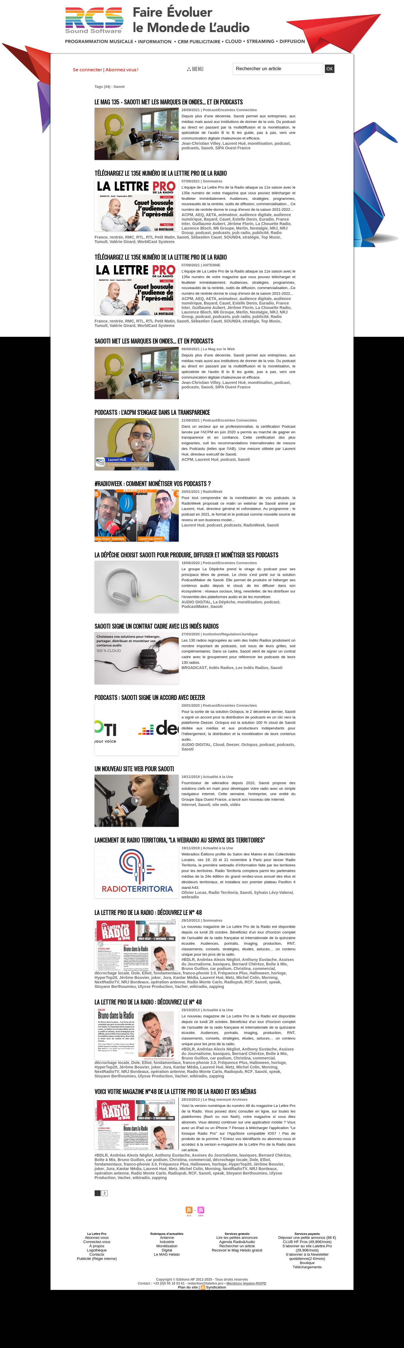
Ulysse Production (150, 1002)
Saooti (205, 147)
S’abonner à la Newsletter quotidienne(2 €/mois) (307, 1266)
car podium (206, 985)
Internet (188, 813)
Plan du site (188, 1295)
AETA (209, 220)
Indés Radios (217, 676)
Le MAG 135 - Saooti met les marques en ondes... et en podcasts (187, 101)
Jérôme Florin (226, 228)
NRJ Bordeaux (147, 998)
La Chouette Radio (256, 228)
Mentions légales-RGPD (246, 1291)
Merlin (220, 232)
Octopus (244, 752)
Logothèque (97, 1265)
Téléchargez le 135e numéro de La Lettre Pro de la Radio (179, 172)
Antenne (167, 1255)
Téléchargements (307, 1275)
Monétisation (167, 1261)
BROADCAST (193, 676)
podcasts (190, 147)
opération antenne (178, 998)
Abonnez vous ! (121, 69)
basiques (213, 981)
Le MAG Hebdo (167, 1268)
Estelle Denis (240, 224)
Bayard (208, 224)
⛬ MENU (195, 68)
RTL (201, 237)
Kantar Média (214, 994)
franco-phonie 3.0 (244, 990)
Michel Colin (272, 994)
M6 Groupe (203, 232)
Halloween (104, 994)
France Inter (279, 224)
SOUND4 (102, 241)
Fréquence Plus (275, 990)
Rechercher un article (237, 1261)
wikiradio (190, 1002)
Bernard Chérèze (237, 981)
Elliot (195, 990)
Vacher (174, 1002)
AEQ (198, 220)
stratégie (119, 241)
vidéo (231, 813)
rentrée (179, 237)
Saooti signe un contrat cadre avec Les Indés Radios (173, 634)
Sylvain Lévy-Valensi (266, 911)
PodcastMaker (194, 614)
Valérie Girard (175, 241)
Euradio (260, 224)
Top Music (138, 241)
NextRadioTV (122, 998)
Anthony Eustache (253, 977)
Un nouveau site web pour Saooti (144, 776)
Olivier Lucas (193, 911)
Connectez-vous (97, 1258)
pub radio (121, 237)
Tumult (154, 241)
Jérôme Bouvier (166, 994)
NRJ (249, 232)
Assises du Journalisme (205, 1178)
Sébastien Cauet (263, 237)
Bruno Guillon (115, 1182)
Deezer (229, 752)
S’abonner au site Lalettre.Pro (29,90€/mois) (307, 1261)
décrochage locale (274, 985)
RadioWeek (248, 523)
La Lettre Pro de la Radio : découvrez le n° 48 (162, 929)
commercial (246, 985)
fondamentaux (214, 990)
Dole (185, 990)
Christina (225, 985)
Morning (102, 998)
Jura (196, 994)
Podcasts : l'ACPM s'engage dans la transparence (167, 409)
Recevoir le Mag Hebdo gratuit (237, 1265)
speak (277, 998)
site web (217, 813)
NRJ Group (265, 232)
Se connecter (87, 69)
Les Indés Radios (246, 676)
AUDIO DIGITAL (195, 610)
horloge (121, 994)
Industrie (167, 1258)
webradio (190, 915)
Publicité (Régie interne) (96, 1271)
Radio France (159, 237)
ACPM (187, 220)
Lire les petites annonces (237, 1255)
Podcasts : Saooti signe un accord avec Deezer (164, 705)
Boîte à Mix (264, 981)
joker (186, 994)
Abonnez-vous (97, 1255)
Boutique (307, 1271)
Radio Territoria (219, 911)
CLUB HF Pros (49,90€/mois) (307, 1258)
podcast (274, 143)
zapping (207, 1002)
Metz (255, 994)
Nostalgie (236, 232)
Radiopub (238, 998)
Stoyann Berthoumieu (113, 1002)
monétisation (253, 143)
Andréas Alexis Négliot (215, 977)
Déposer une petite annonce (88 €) (307, 1255)
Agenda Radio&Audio (237, 1258)
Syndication (215, 1295)
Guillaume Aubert (197, 228)
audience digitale (249, 220)
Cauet (222, 224)
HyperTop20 (140, 994)
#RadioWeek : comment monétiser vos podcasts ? (167, 481)
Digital (167, 1265)
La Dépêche (221, 610)
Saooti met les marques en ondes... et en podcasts (169, 338)
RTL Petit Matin (220, 237)
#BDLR (188, 977)
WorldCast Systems (206, 241)
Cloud (216, 752)
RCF (252, 998)
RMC (192, 237)
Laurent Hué (229, 143)
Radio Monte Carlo (212, 998)
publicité (138, 237)
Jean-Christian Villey (199, 143)
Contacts (97, 1268)
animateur (224, 220)
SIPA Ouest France (229, 147)
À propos (97, 1261)
